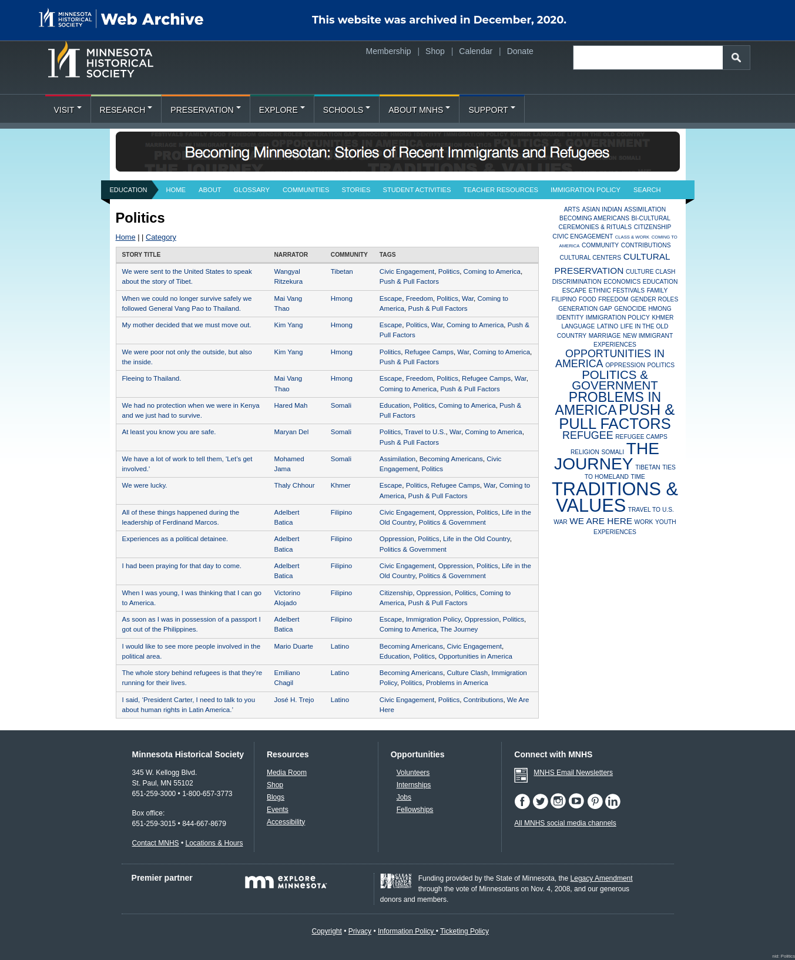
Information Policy (407, 931)
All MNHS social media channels (565, 823)
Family (657, 290)
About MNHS (419, 110)
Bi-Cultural (651, 218)
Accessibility (286, 822)
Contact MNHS (155, 843)
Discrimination (577, 281)
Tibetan (342, 271)
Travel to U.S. (425, 431)
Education (128, 189)
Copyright (326, 931)
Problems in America (457, 682)
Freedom (419, 298)
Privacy (359, 931)
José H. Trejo (294, 699)
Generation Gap (585, 309)
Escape (391, 298)
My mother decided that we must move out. (186, 324)
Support (491, 110)
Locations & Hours (214, 843)
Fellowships (415, 809)
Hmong (342, 298)
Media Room (287, 772)
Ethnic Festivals (617, 290)
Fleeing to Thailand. (152, 378)
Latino (340, 646)
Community (600, 245)
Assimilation (397, 458)
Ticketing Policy (464, 931)
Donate (520, 51)
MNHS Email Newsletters (573, 772)
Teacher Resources (501, 189)
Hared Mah (290, 405)
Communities (306, 189)
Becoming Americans (451, 458)
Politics (448, 271)
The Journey (459, 629)
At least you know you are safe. (169, 431)
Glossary (252, 189)
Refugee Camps (429, 351)
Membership (388, 51)
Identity (570, 317)
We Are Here (600, 521)
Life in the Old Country (476, 538)
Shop (435, 51)
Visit (68, 110)
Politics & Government (452, 522)
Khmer (341, 485)
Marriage (605, 336)
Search (647, 189)
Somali (341, 405)
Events (278, 809)
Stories (356, 189)
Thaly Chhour (294, 485)
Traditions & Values (615, 497)
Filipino (341, 512)
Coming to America (492, 271)
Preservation (205, 110)
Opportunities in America (475, 656)
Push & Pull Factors (409, 281)
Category (161, 237)
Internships (414, 785)
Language (578, 326)
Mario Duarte (293, 646)
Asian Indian (602, 209)
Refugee (587, 435)
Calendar (475, 51)
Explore (282, 110)
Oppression (455, 512)
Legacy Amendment (602, 878)
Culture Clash (467, 672)
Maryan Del (291, 431)
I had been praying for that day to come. (182, 565)
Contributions (484, 699)
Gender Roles (654, 299)
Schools (346, 110)
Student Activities (417, 189)
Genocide (630, 309)
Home (176, 189)
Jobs (404, 797)
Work (644, 522)
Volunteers (413, 772)
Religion (585, 452)
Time (637, 477)
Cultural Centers (590, 257)
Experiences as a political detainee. (175, 538)
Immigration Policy (585, 189)
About (210, 189)
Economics (621, 281)
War (468, 298)
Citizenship (396, 592)
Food (587, 299)
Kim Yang (288, 324)
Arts (572, 209)
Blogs (275, 797)
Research (126, 110)
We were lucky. (144, 485)
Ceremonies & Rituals (595, 227)
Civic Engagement (407, 271)
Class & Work (632, 237)
